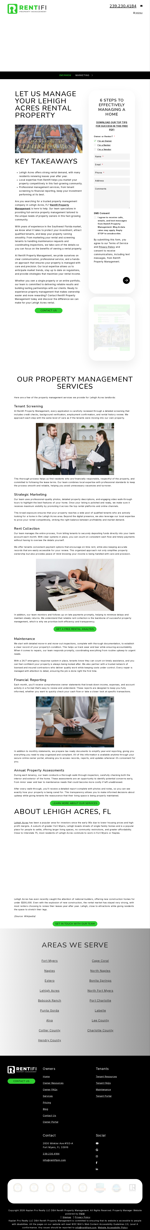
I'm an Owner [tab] (105, 141)
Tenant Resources (106, 1033)
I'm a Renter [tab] (104, 145)
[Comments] (112, 197)
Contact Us (49, 310)
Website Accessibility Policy (113, 1194)
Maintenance (103, 1046)
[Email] (112, 165)
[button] (139, 6)
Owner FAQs (50, 1046)
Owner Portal (50, 1079)
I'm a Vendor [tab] (104, 149)
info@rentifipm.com (54, 1117)
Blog (45, 1066)
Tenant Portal (104, 1053)
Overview (65, 75)
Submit (117, 56)
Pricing (47, 1059)
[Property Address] (64, 56)
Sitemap (67, 1183)
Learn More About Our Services (75, 760)
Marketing (82, 75)
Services (48, 1053)
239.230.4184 (123, 6)
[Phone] (112, 173)
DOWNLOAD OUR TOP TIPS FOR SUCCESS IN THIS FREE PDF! (112, 126)
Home (46, 1033)
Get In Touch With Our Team (75, 881)
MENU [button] (138, 13)
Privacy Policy (82, 1183)
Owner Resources (53, 1040)
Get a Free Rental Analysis (75, 586)
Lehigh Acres (21, 780)
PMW (82, 1180)
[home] (27, 8)
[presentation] (113, 269)
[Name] (112, 157)
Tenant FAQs (103, 1040)
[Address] (112, 181)
